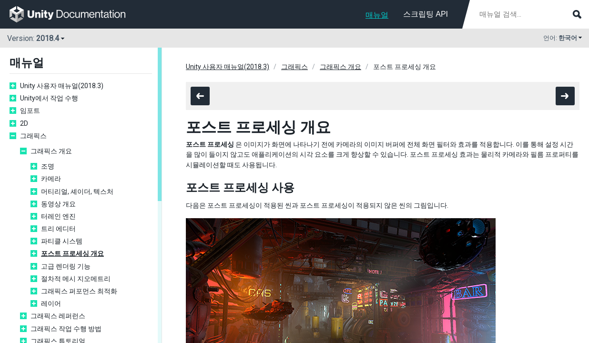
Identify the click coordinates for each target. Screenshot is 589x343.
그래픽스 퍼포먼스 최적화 (79, 291)
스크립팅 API (425, 14)
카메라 (51, 178)
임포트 (30, 110)
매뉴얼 (377, 15)
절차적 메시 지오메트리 (76, 278)
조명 (47, 166)
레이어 (51, 303)
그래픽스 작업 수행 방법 (66, 329)
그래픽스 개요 (51, 151)
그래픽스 (33, 136)
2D (24, 123)
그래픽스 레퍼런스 (57, 316)
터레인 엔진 (58, 216)
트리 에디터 (58, 228)
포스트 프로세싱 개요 (72, 253)
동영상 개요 (58, 204)
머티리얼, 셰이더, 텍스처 (77, 191)
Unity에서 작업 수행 (49, 98)
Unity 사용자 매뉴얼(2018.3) (61, 86)
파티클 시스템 (61, 241)
